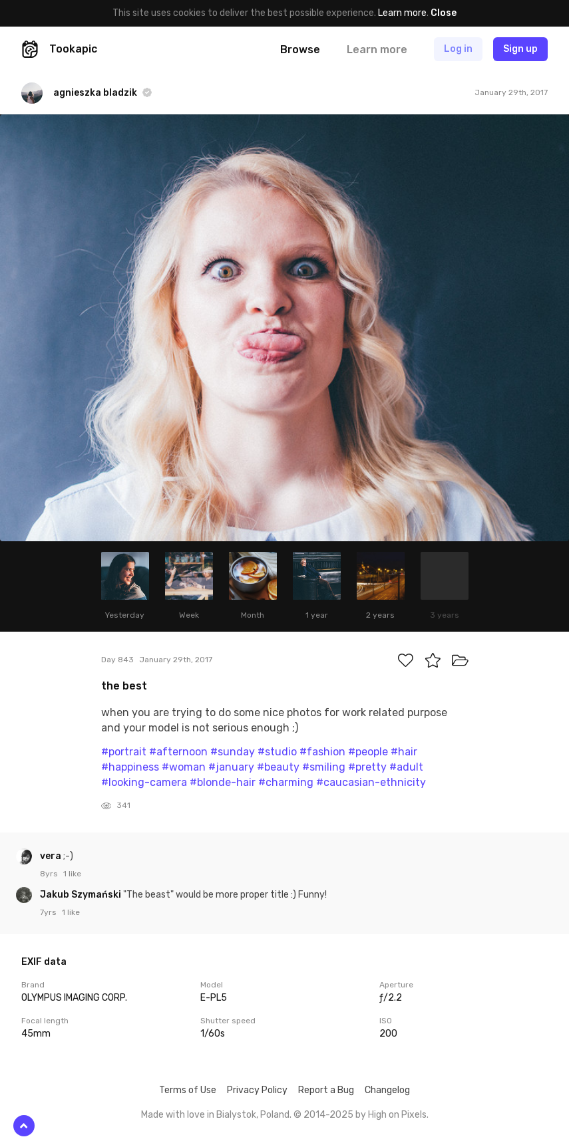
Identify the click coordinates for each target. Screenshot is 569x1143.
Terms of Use (187, 1090)
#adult (406, 767)
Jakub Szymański (81, 894)
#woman (184, 767)
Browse (300, 49)
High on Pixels (397, 1114)
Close (444, 13)
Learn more (402, 13)
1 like (72, 873)
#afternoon (178, 751)
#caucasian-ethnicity (371, 782)
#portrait (123, 751)
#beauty (278, 767)
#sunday (232, 751)
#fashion (322, 751)
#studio (277, 751)
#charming (285, 782)
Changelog (387, 1090)
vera (51, 856)
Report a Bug (326, 1090)
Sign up (520, 49)
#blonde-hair (223, 782)
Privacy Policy (257, 1090)
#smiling (323, 767)
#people (368, 751)
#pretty (367, 767)
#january (231, 767)
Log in (458, 49)
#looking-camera (144, 782)
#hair (404, 751)
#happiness (130, 767)
